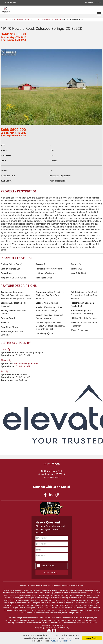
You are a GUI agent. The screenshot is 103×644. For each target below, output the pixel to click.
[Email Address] (51, 549)
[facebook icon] (46, 495)
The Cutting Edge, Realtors (26, 363)
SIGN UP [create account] (89, 2)
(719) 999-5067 (9, 2)
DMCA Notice (50, 628)
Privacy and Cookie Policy (60, 641)
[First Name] (51, 538)
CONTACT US (51, 572)
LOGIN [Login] (98, 2)
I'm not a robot (48, 565)
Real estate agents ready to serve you (35, 585)
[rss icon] (57, 495)
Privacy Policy (39, 628)
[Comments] (51, 557)
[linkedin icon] (51, 495)
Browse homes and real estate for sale (67, 585)
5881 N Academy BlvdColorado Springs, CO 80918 (51, 473)
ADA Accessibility (63, 628)
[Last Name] (51, 544)
